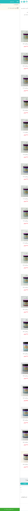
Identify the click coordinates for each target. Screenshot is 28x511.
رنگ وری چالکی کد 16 (21, 199)
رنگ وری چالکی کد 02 (7, 44)
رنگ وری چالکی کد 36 (7, 398)
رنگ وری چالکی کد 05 (21, 88)
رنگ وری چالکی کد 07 (7, 88)
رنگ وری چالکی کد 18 (21, 221)
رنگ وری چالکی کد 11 (7, 132)
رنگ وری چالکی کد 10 (21, 132)
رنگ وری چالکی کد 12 (21, 154)
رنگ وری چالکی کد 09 (7, 110)
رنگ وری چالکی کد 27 (21, 309)
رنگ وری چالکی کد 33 (21, 376)
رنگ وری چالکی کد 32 (7, 353)
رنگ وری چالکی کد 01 (21, 44)
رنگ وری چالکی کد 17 (7, 199)
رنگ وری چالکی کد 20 (21, 243)
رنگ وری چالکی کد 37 (21, 420)
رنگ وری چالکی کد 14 (21, 176)
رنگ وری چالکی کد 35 (21, 398)
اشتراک (5, 483)
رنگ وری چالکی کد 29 (21, 331)
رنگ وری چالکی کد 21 (7, 243)
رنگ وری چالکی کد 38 (7, 420)
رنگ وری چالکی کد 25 (21, 287)
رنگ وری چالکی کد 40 (7, 442)
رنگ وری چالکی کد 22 (21, 265)
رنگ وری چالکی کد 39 (21, 442)
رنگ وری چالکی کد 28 (7, 309)
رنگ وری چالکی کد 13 (7, 154)
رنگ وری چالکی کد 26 (7, 287)
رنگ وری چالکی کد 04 (7, 66)
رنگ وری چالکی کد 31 (21, 353)
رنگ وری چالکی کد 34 (7, 376)
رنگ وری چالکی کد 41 (21, 464)
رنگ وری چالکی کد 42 (7, 464)
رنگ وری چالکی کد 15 (7, 176)
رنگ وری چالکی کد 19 (7, 221)
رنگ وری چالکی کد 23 (7, 265)
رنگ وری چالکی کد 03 (21, 66)
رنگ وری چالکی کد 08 (21, 110)
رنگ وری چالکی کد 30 (7, 331)
